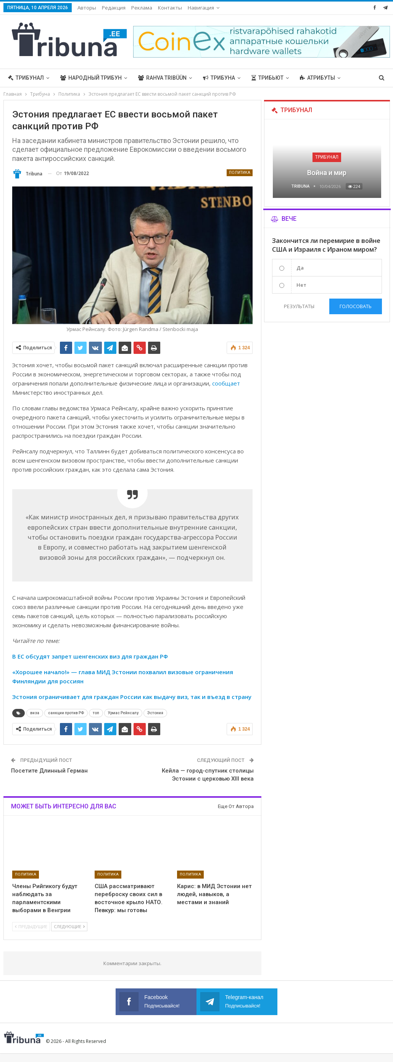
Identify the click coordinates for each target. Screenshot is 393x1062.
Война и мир (326, 173)
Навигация (201, 7)
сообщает (226, 383)
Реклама (141, 7)
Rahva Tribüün (162, 78)
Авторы (86, 7)
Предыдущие (31, 926)
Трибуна (219, 78)
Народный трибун (91, 78)
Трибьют (267, 78)
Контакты (170, 7)
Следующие (69, 926)
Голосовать (356, 306)
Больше (311, 78)
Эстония (155, 713)
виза (34, 713)
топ (96, 713)
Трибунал (26, 78)
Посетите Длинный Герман (49, 770)
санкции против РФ (66, 713)
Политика (239, 172)
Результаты (299, 306)
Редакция (114, 7)
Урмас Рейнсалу (123, 713)
